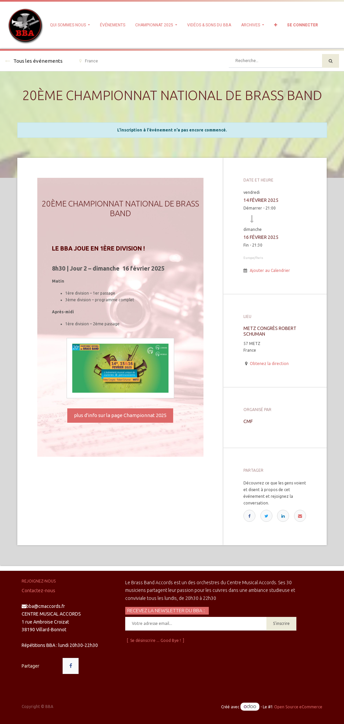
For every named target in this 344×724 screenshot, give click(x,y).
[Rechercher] (330, 61)
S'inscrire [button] (281, 623)
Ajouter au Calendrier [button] (270, 270)
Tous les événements (34, 61)
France (88, 61)
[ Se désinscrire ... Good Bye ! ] (155, 640)
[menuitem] (112, 25)
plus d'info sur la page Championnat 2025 (120, 415)
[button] (275, 25)
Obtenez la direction (269, 363)
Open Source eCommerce (298, 707)
